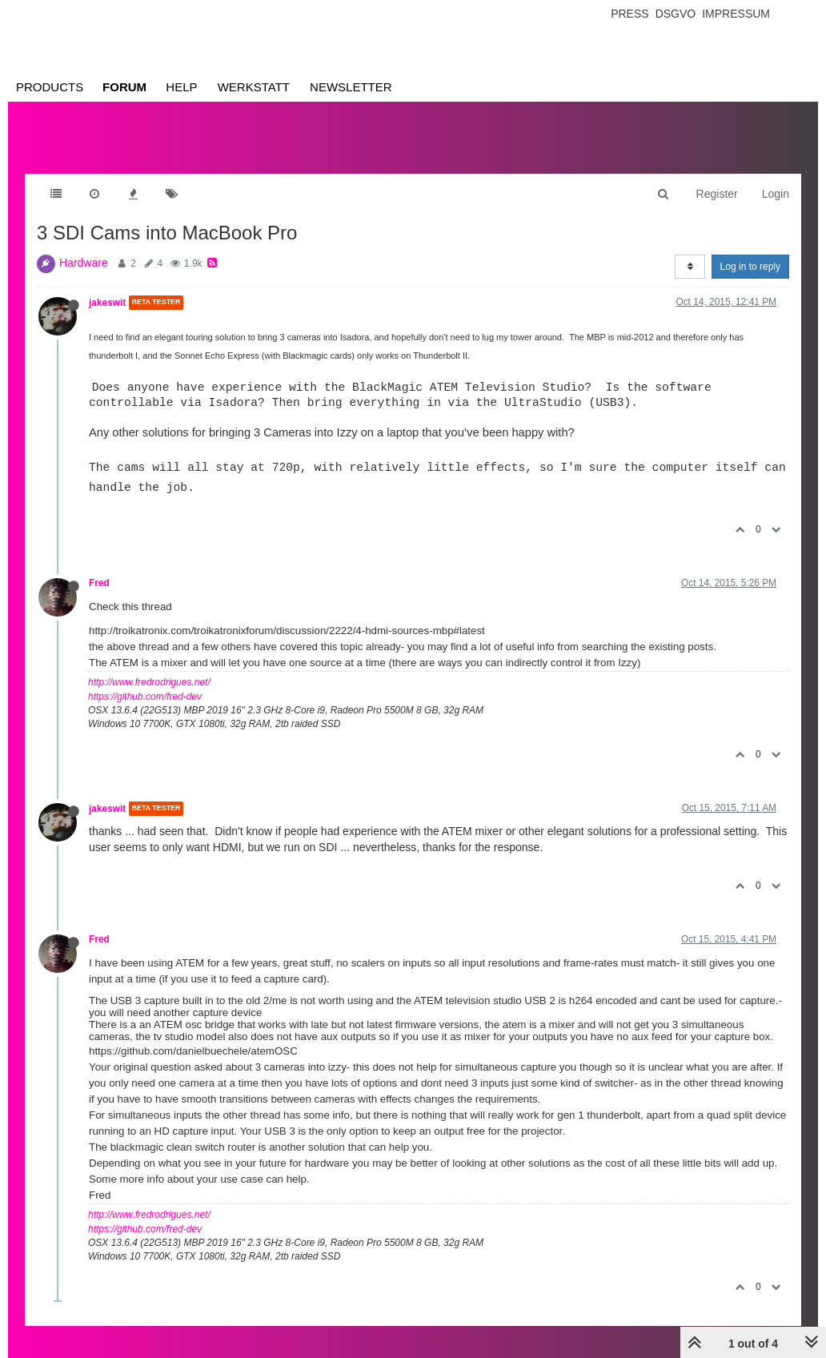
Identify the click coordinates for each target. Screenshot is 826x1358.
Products (49, 87)
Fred (99, 583)
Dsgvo (676, 13)
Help (181, 87)
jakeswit (107, 302)
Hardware (83, 262)
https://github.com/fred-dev (145, 696)
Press (629, 13)
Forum (124, 87)
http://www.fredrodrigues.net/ (149, 682)
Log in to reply (750, 266)
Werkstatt (254, 87)
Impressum (736, 13)
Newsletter (351, 87)
